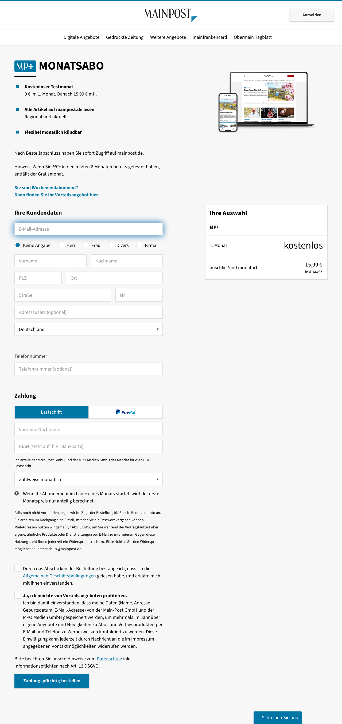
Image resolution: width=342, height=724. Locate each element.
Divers (122, 245)
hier (94, 195)
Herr (71, 245)
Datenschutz (109, 659)
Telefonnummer (30, 356)
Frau (95, 245)
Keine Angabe (36, 245)
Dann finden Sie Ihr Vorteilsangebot (52, 195)
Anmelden (311, 15)
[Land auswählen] (88, 329)
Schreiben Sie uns (278, 717)
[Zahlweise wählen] (88, 479)
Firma (150, 245)
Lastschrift (51, 412)
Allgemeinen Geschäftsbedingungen (59, 576)
